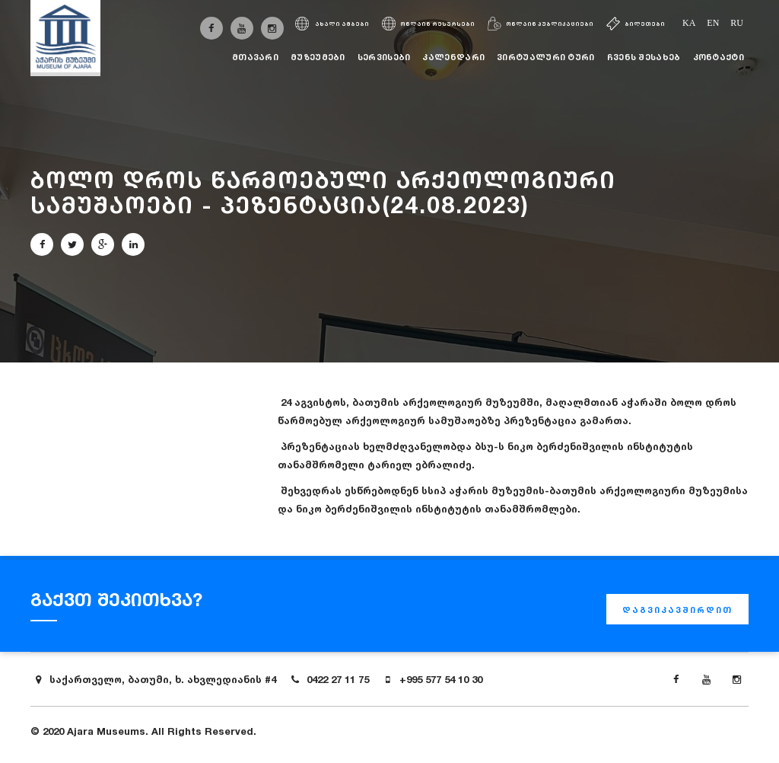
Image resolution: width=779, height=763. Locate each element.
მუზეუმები (318, 57)
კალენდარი (453, 57)
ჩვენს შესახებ (644, 57)
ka (688, 23)
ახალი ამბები (332, 24)
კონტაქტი (718, 57)
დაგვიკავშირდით (677, 610)
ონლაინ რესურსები (428, 24)
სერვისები (384, 57)
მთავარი (255, 57)
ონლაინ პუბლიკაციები (540, 24)
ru (736, 23)
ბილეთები (635, 24)
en (713, 23)
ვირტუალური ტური (546, 57)
